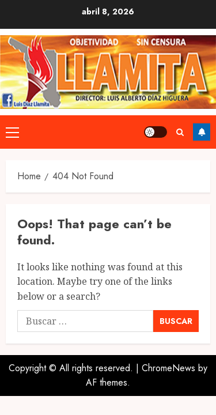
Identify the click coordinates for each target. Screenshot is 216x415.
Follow (201, 126)
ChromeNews (168, 357)
